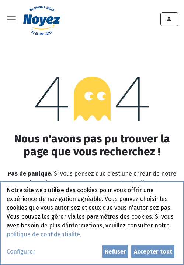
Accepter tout (153, 251)
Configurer (21, 251)
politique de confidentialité (43, 234)
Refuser (115, 251)
